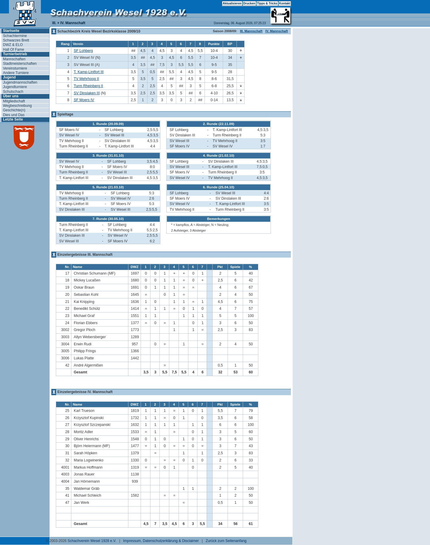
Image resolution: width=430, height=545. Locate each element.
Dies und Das (13, 115)
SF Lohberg (83, 51)
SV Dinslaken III (87, 93)
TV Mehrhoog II (86, 79)
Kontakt (284, 3)
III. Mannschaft (251, 31)
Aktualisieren (232, 3)
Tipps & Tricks (267, 3)
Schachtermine (15, 36)
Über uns (11, 96)
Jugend (9, 77)
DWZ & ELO (13, 45)
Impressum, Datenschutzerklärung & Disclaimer (161, 541)
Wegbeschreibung (17, 106)
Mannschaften (14, 59)
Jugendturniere (15, 87)
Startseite (11, 31)
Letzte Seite (13, 119)
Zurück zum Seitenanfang (226, 541)
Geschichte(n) (14, 110)
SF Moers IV (84, 100)
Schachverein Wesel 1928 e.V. (91, 541)
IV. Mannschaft (276, 31)
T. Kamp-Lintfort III (89, 72)
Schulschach (13, 92)
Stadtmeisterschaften (20, 63)
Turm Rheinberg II (88, 86)
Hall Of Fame (13, 49)
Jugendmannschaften (20, 82)
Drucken (249, 3)
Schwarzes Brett (16, 40)
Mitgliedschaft (14, 101)
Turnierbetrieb (15, 54)
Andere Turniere (16, 73)
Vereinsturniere (15, 68)
